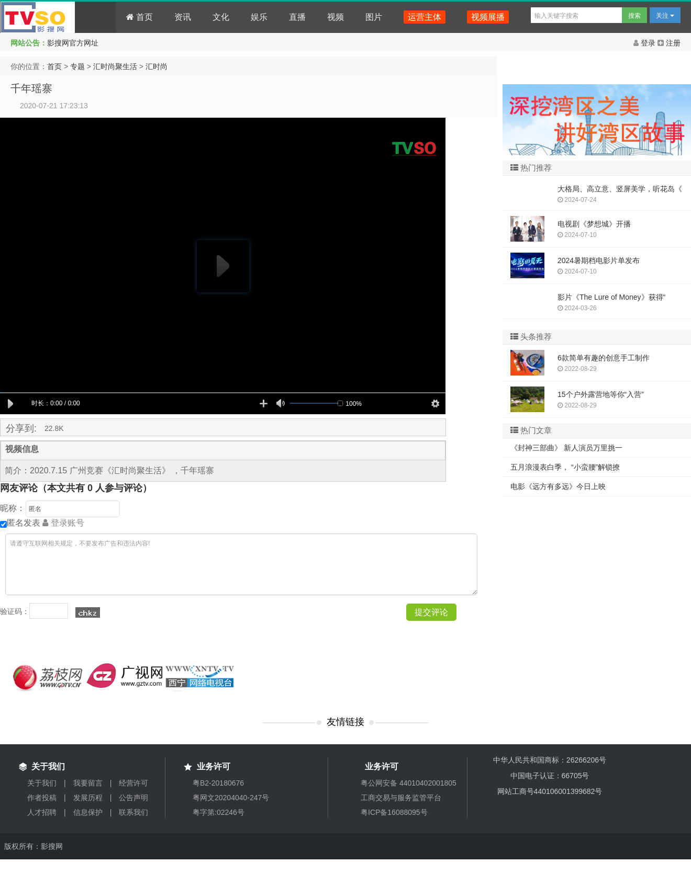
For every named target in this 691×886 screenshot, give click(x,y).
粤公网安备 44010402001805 (408, 783)
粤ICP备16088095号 (394, 812)
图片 (373, 17)
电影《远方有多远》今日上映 (558, 486)
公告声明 (133, 797)
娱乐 (259, 17)
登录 (645, 43)
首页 (139, 17)
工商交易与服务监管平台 (401, 797)
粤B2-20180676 (218, 783)
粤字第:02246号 (218, 812)
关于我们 (42, 783)
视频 (335, 17)
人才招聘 (42, 812)
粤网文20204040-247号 (231, 797)
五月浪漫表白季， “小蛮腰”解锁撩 (565, 467)
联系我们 (133, 812)
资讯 (182, 17)
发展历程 (88, 797)
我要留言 (88, 783)
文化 (221, 17)
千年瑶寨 (31, 88)
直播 (297, 17)
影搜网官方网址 (72, 43)
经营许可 (133, 783)
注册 (669, 43)
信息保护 (88, 812)
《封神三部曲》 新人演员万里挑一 (566, 448)
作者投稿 (42, 797)
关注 (665, 15)
